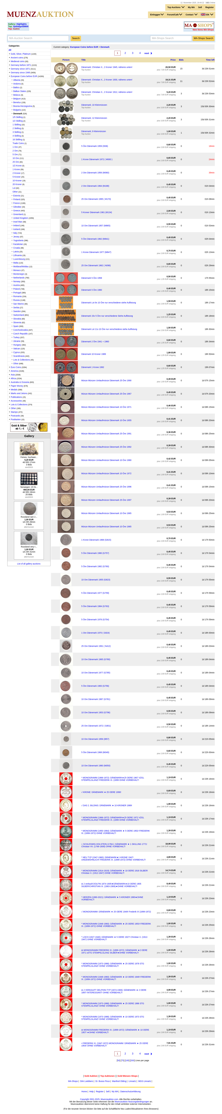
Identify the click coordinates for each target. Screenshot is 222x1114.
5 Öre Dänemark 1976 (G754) (95, 619)
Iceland (16, 229)
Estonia (16, 195)
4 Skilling (17, 136)
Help (91, 1091)
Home (84, 1091)
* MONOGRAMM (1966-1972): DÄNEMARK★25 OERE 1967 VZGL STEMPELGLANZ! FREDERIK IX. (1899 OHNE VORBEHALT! (112, 778)
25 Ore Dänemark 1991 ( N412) (96, 646)
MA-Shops (73, 1081)
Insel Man (17, 222)
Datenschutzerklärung (130, 1091)
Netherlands (19, 277)
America (14, 371)
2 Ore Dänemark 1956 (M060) (95, 172)
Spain (16, 326)
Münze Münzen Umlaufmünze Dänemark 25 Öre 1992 (106, 447)
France (16, 203)
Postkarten (16, 419)
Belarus (16, 95)
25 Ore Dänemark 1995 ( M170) (96, 199)
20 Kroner (17, 184)
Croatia (16, 248)
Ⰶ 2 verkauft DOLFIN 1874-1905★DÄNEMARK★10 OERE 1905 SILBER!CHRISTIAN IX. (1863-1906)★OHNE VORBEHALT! (111, 885)
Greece (16, 210)
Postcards (15, 416)
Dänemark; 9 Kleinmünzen (93, 131)
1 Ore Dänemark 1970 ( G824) (95, 633)
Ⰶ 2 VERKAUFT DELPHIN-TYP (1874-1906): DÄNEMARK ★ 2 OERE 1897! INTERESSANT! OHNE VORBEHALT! (113, 991)
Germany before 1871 (21, 65)
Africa (13, 378)
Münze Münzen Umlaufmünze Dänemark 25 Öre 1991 (106, 433)
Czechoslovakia (20, 330)
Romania (17, 296)
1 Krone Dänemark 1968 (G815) (96, 540)
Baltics (16, 87)
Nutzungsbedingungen (138, 1101)
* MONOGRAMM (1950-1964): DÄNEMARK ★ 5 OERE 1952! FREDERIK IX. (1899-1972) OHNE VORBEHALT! (115, 832)
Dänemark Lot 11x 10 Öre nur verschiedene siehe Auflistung (109, 329)
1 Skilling (17, 124)
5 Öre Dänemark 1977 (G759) (95, 593)
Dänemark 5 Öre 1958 (91, 278)
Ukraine (16, 341)
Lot (14, 188)
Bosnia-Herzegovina (22, 106)
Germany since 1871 (20, 69)
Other (15, 192)
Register (209, 7)
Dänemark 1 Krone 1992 (92, 367)
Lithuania (17, 255)
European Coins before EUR (24, 76)
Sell (200, 7)
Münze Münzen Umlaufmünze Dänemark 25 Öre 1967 (106, 394)
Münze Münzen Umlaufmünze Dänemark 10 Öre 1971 (106, 407)
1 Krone (16, 169)
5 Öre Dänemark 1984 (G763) (95, 606)
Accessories (16, 401)
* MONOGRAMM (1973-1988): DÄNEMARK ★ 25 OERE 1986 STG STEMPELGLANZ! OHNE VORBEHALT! (112, 1004)
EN (207, 14)
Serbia (16, 307)
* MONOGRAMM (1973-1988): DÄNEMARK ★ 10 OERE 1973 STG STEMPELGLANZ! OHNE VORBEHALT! (112, 1018)
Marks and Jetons (19, 393)
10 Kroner (17, 180)
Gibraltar (17, 207)
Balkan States (19, 91)
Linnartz (132, 1081)
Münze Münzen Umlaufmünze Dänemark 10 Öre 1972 (106, 473)
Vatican (16, 348)
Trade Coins (18, 143)
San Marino (18, 304)
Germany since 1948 (20, 72)
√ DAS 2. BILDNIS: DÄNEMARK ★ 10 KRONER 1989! (106, 805)
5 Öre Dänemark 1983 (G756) (95, 686)
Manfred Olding (119, 1081)
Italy (15, 233)
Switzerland (18, 315)
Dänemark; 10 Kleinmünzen (94, 105)
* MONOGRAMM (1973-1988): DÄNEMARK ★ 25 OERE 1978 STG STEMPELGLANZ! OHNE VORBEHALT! (112, 964)
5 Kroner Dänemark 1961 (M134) (96, 212)
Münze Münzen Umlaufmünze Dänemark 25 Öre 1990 (106, 380)
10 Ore (16, 158)
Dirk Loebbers (86, 1081)
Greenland (18, 214)
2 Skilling (17, 128)
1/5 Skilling (18, 117)
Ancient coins (17, 57)
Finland (16, 199)
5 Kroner (17, 177)
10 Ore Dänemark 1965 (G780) (95, 659)
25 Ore (16, 162)
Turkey (16, 337)
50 (118, 1060)
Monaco (17, 270)
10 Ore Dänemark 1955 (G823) (95, 579)
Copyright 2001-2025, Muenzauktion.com (99, 1099)
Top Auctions (175, 7)
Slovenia (17, 322)
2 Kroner (17, 173)
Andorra (17, 84)
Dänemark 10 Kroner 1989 (93, 354)
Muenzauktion (121, 1101)
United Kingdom (20, 218)
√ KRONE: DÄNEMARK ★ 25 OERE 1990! (101, 792)
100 (127, 1060)
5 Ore (15, 154)
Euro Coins (16, 367)
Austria (16, 285)
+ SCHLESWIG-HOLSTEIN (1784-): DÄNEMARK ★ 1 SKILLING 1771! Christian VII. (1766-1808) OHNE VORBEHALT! (114, 845)
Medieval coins (18, 61)
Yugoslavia (18, 240)
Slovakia (17, 319)
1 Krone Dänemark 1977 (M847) (96, 252)
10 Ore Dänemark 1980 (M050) (95, 765)
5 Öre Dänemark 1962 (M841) (95, 239)
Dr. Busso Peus (102, 1081)
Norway (16, 281)
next (146, 53)
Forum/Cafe (174, 14)
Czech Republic (20, 333)
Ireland (16, 225)
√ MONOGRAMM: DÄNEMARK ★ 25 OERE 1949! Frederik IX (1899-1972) (116, 911)
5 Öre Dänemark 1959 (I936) (94, 146)
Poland (16, 289)
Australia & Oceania (20, 382)
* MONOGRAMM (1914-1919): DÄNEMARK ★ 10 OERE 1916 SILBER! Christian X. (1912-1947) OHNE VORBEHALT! (114, 871)
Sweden (17, 311)
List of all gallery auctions (28, 564)
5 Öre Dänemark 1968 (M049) (95, 752)
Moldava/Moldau (21, 266)
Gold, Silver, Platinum (21, 54)
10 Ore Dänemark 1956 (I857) (95, 739)
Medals (14, 389)
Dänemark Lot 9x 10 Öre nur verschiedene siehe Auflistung (108, 302)
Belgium (17, 98)
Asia (13, 374)
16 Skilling (17, 139)
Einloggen (157, 14)
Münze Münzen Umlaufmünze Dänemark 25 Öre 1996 (106, 487)
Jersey (16, 236)
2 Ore (15, 151)
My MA (191, 7)
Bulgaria (17, 110)
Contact (191, 14)
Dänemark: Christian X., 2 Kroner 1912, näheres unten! (106, 92)
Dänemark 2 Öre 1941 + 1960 (95, 341)
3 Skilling (17, 132)
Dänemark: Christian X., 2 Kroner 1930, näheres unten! (106, 79)
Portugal (17, 292)
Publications (16, 397)
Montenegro (18, 274)
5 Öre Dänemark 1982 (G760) (95, 566)
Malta (15, 263)
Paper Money (17, 386)
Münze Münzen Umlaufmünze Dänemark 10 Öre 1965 (106, 513)
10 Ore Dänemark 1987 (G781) (95, 699)
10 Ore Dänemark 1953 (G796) (95, 712)
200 (132, 1060)
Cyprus (16, 352)
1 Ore (15, 147)
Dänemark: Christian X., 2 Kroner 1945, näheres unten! (106, 67)
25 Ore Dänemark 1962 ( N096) (96, 265)
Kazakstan (18, 244)
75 (122, 1060)
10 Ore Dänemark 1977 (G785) (95, 672)
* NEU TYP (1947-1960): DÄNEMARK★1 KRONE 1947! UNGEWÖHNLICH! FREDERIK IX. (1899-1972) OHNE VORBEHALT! (113, 858)
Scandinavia (19, 356)
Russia (16, 300)
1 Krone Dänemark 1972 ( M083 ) (96, 159)
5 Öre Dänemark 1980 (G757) (95, 553)
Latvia (16, 251)
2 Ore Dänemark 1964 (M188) (95, 186)
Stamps (14, 412)
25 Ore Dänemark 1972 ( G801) (96, 726)
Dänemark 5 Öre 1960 (91, 290)
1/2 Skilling (18, 121)
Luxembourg (19, 259)
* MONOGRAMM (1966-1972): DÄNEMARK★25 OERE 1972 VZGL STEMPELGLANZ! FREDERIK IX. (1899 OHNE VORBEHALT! (112, 818)
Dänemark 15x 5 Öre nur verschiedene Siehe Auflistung (107, 316)
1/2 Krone (17, 165)
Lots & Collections (21, 360)
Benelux (17, 102)
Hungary (17, 345)
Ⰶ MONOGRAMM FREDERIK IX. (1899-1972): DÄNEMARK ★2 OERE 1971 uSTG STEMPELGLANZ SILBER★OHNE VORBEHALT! (114, 951)
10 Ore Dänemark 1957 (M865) (95, 225)
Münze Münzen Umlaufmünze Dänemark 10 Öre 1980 (106, 460)
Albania (16, 80)
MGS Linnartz (144, 1081)
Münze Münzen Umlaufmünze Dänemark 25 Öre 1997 (106, 500)
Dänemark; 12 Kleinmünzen (94, 118)
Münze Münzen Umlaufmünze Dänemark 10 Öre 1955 (106, 420)
